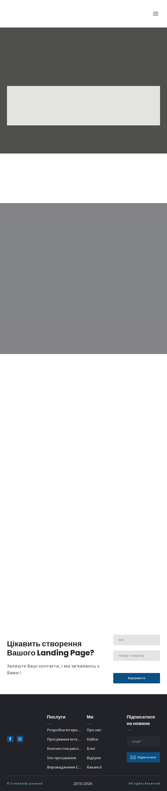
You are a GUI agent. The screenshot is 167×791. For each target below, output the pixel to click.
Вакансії (94, 767)
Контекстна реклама (65, 748)
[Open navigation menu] (155, 13)
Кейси (92, 739)
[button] (10, 739)
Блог (91, 748)
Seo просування (61, 757)
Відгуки (94, 757)
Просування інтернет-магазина (65, 739)
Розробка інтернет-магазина (65, 729)
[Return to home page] (34, 13)
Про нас (94, 729)
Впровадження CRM (65, 767)
